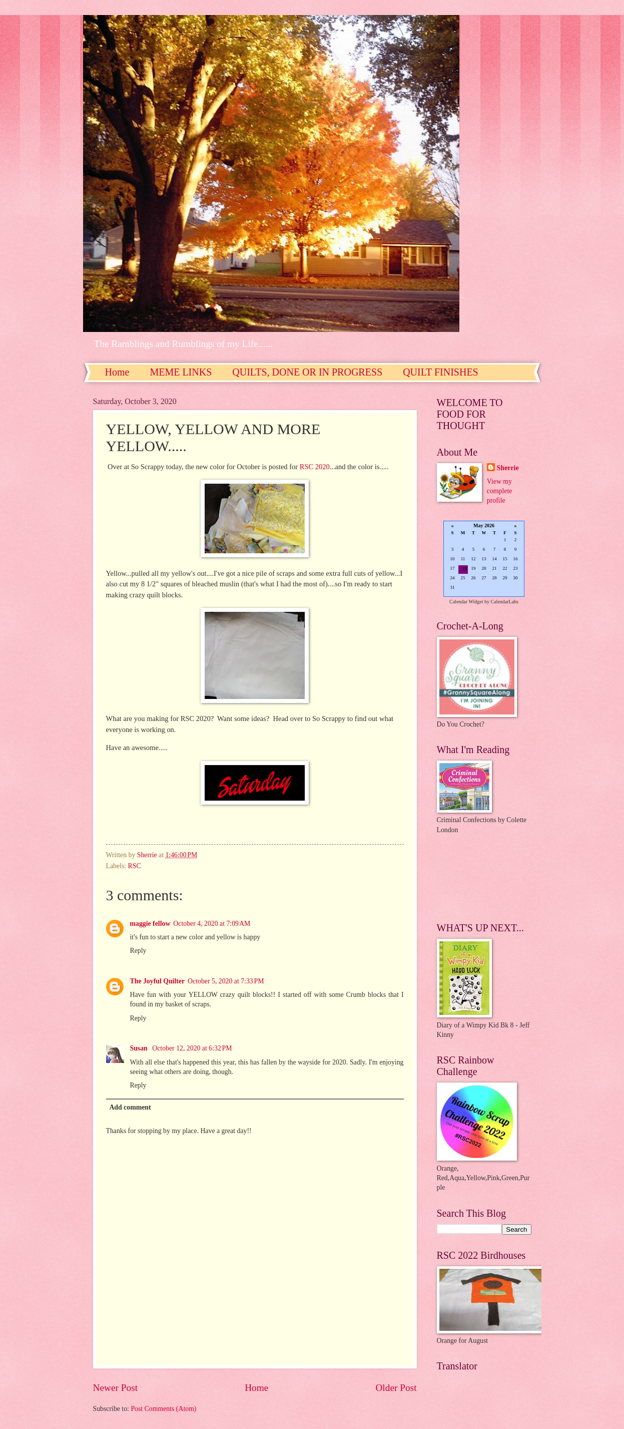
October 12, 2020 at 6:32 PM (192, 1048)
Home (117, 372)
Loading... (483, 559)
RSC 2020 (315, 467)
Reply (138, 950)
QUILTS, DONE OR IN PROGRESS (307, 372)
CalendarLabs (504, 601)
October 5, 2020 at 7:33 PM (226, 981)
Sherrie (508, 468)
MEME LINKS (181, 372)
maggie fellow (150, 923)
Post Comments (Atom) (163, 1408)
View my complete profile (499, 491)
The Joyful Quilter (157, 981)
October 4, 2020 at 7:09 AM (211, 923)
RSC (134, 866)
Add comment (130, 1107)
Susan (140, 1048)
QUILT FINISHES (440, 372)
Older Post (395, 1387)
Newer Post (115, 1387)
